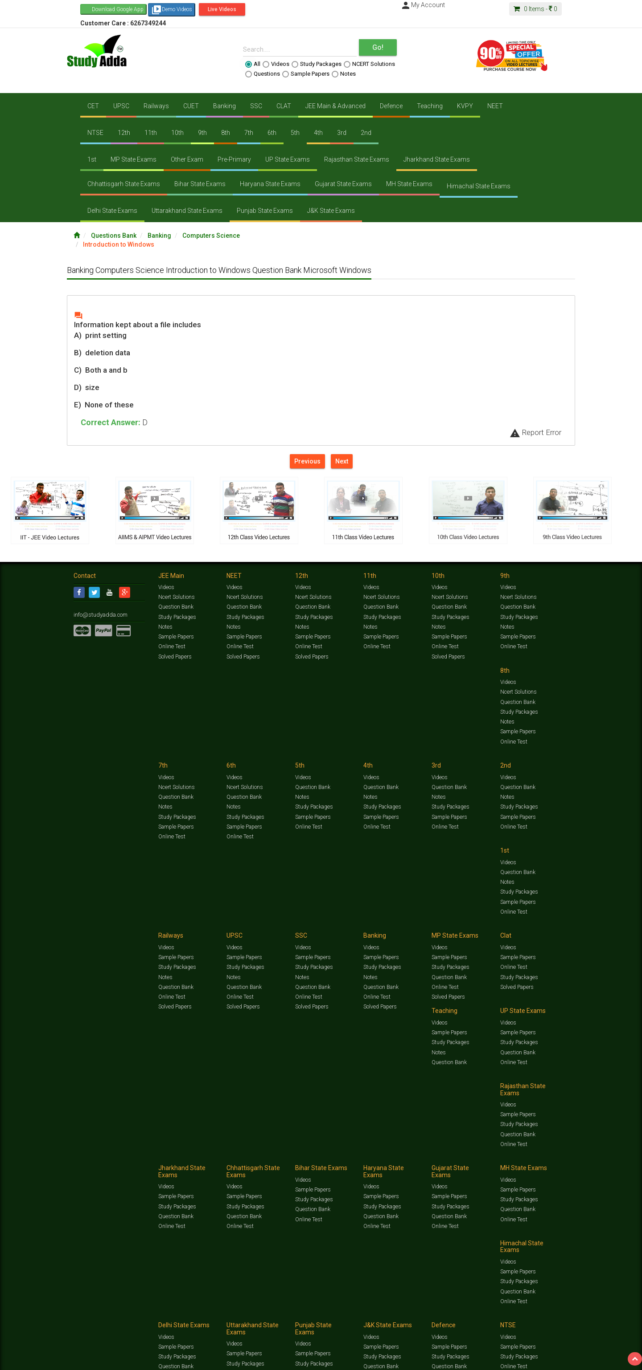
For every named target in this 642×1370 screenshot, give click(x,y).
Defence (391, 106)
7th (248, 132)
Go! (377, 47)
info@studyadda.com (99, 614)
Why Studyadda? (199, 1164)
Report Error (535, 432)
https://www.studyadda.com (159, 1155)
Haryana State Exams (270, 183)
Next (341, 461)
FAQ (226, 1164)
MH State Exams (409, 183)
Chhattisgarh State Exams (123, 183)
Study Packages (317, 64)
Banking (224, 106)
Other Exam (187, 159)
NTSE (95, 132)
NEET (495, 106)
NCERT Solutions (369, 64)
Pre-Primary (234, 159)
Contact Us (87, 1164)
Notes (344, 73)
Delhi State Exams (112, 210)
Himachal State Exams (478, 186)
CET (93, 106)
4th (318, 132)
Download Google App (118, 9)
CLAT (283, 106)
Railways (156, 106)
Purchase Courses (295, 1164)
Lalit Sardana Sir (253, 1164)
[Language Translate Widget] (43, 1178)
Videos (276, 64)
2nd (366, 132)
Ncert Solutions (176, 597)
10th (177, 132)
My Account (422, 4)
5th (295, 132)
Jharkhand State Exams (436, 159)
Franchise (330, 1164)
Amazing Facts (518, 1155)
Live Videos (222, 9)
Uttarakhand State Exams (187, 210)
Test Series (263, 1155)
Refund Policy (393, 1164)
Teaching (430, 106)
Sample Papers (305, 73)
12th (124, 132)
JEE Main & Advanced (335, 106)
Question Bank (175, 607)
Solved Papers (174, 656)
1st (91, 159)
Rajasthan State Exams (356, 159)
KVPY (465, 106)
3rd (341, 132)
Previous (307, 461)
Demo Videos (171, 9)
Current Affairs (459, 1155)
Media (141, 1164)
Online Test (171, 646)
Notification (164, 1164)
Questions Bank (113, 235)
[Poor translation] (32, 1236)
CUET (191, 106)
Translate (55, 1187)
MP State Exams (133, 159)
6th (272, 132)
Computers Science (211, 235)
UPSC (121, 106)
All (252, 64)
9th (202, 132)
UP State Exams (287, 159)
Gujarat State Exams (343, 183)
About (124, 1164)
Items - (535, 8)
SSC (256, 106)
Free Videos (551, 1155)
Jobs (108, 1164)
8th (225, 132)
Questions (262, 73)
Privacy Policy (360, 1164)
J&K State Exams (331, 210)
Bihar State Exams (200, 183)
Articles (489, 1155)
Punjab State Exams (265, 210)
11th (150, 132)
